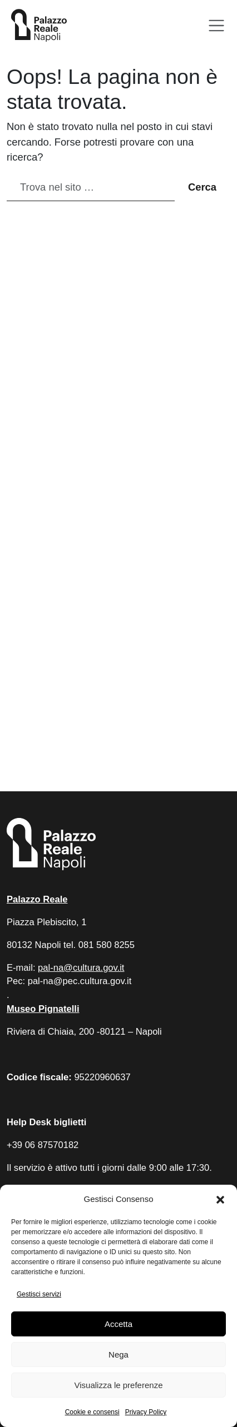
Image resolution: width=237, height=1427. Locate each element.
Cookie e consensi (92, 1412)
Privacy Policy (146, 1412)
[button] (220, 1199)
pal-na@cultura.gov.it (81, 967)
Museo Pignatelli (43, 1009)
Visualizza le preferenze (119, 1385)
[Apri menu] (216, 26)
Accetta (118, 1324)
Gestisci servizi (39, 1294)
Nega (118, 1354)
